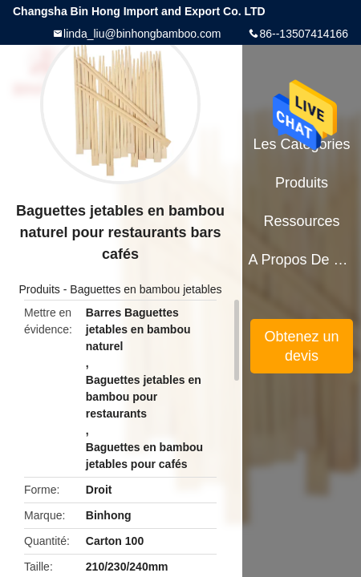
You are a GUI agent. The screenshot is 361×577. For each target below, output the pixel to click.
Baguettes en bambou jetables (145, 289)
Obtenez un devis (302, 346)
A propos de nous (301, 260)
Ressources (302, 221)
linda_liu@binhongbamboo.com (142, 33)
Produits (39, 289)
